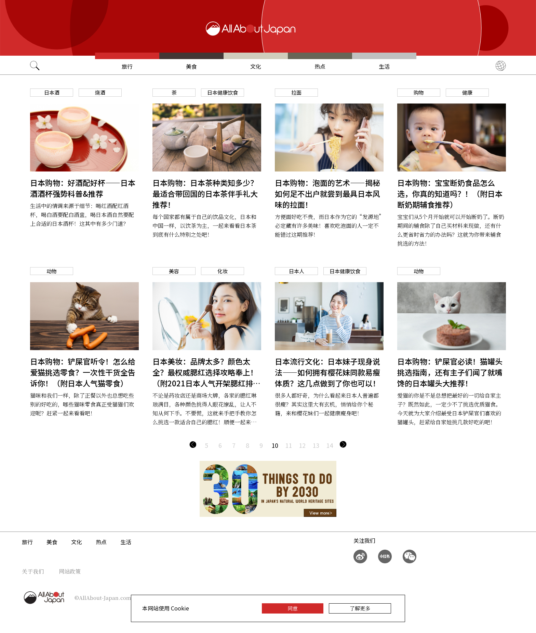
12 (302, 445)
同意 (292, 608)
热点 (319, 66)
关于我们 (33, 571)
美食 (191, 66)
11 (288, 445)
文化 (255, 66)
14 (329, 445)
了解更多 (360, 608)
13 (315, 445)
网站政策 (70, 571)
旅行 (127, 66)
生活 (384, 66)
